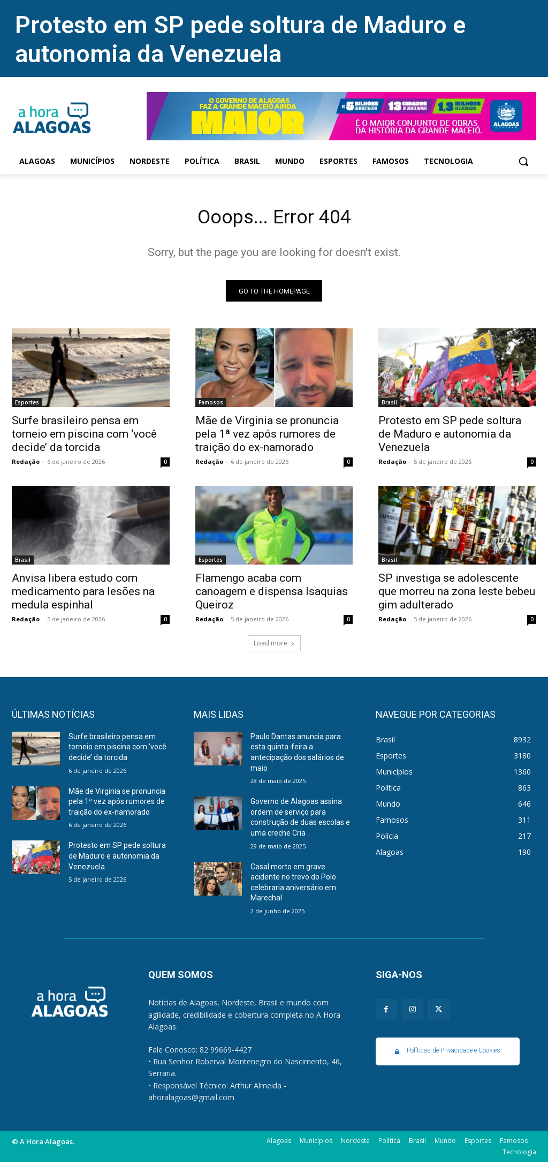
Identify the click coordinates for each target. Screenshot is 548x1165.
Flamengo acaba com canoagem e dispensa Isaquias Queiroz (271, 595)
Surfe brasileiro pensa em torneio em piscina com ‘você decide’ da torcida (84, 437)
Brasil (389, 405)
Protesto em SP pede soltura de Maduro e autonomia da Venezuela (240, 39)
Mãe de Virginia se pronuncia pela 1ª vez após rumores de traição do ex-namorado (267, 437)
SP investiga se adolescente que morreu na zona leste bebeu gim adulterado (456, 595)
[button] (523, 161)
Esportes (27, 405)
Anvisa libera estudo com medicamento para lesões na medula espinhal (83, 595)
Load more (274, 646)
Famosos (211, 405)
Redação (26, 465)
